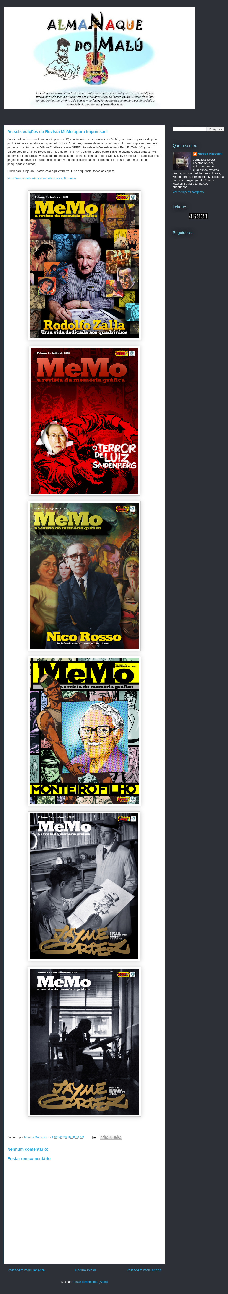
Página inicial (85, 1270)
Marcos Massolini (210, 153)
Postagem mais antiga (143, 1270)
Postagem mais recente (26, 1270)
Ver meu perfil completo (188, 192)
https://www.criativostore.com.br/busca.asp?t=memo (41, 178)
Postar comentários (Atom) (90, 1282)
